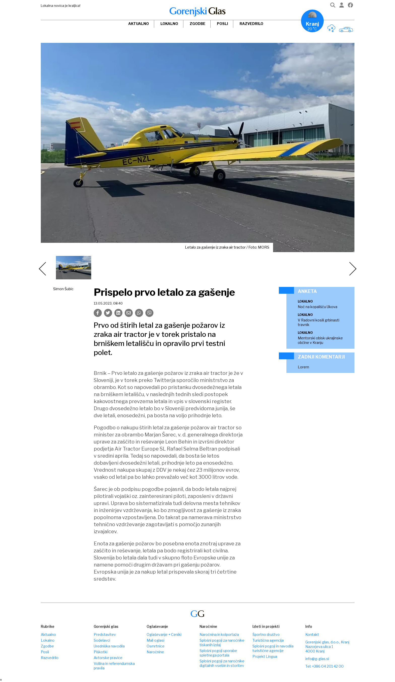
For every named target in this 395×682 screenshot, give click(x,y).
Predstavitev (105, 634)
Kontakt (312, 634)
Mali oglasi (155, 640)
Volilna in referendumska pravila (114, 665)
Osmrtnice (155, 646)
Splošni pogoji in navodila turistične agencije (272, 648)
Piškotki (100, 652)
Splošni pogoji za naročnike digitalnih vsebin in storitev (222, 663)
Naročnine (155, 652)
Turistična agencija (268, 640)
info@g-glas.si (317, 659)
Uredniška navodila (109, 646)
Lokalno (169, 23)
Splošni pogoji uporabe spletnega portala (218, 652)
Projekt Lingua (264, 656)
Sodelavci (102, 640)
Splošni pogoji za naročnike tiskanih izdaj (222, 642)
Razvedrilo (251, 23)
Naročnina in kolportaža (219, 634)
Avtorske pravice (108, 658)
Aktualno (138, 23)
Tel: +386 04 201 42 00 (324, 666)
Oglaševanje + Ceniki (164, 634)
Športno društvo (266, 634)
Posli (222, 23)
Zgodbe (197, 23)
